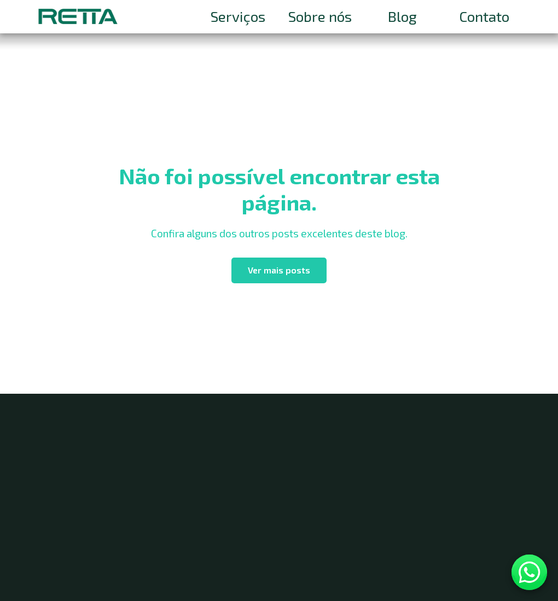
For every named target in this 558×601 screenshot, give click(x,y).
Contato (484, 16)
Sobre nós (320, 16)
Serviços (238, 16)
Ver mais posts (279, 270)
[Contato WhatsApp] (529, 572)
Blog (402, 16)
